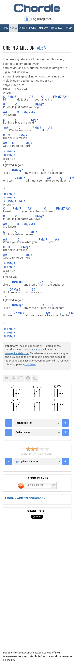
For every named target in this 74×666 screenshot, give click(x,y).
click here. (30, 364)
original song (34, 349)
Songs (13, 28)
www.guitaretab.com (17, 353)
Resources (56, 28)
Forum (68, 28)
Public (32, 28)
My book (43, 28)
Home (5, 28)
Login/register (41, 19)
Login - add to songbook (25, 498)
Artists (23, 28)
